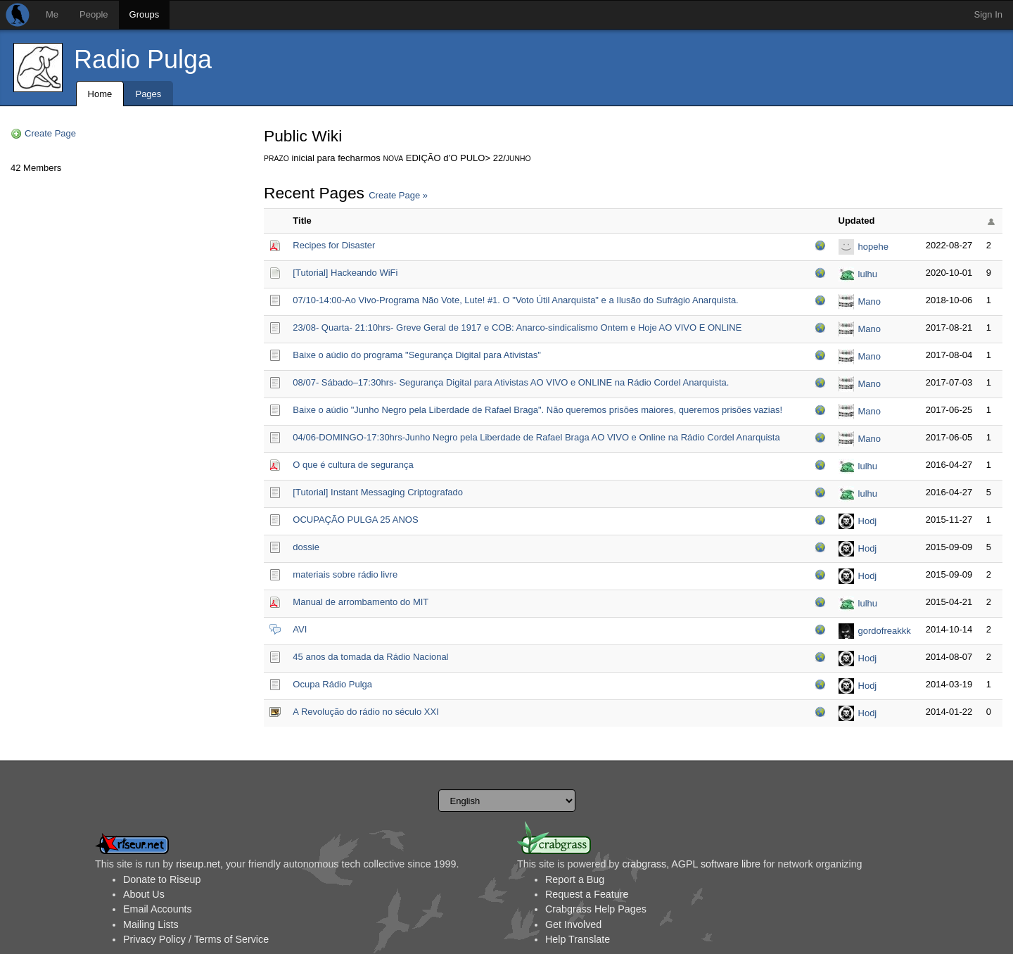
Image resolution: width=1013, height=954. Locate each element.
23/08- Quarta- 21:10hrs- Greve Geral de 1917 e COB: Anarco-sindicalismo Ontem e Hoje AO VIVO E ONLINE (517, 327)
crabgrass (644, 864)
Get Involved (573, 924)
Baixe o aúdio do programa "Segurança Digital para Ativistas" (417, 355)
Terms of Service (231, 939)
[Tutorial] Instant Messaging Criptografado (378, 492)
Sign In (988, 14)
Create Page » (398, 195)
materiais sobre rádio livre (345, 574)
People (93, 14)
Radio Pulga (143, 59)
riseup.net (198, 864)
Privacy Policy (154, 939)
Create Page (50, 133)
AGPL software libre (715, 864)
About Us (144, 894)
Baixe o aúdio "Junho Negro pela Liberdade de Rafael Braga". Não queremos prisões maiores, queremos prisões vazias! (537, 410)
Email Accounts (157, 909)
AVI (300, 629)
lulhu (867, 274)
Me (52, 14)
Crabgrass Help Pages (595, 909)
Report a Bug (574, 879)
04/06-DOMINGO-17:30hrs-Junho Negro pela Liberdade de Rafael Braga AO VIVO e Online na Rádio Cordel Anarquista (536, 437)
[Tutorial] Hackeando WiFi (345, 272)
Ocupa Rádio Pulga (332, 684)
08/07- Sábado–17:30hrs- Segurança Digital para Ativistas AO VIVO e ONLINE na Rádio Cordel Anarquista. (511, 382)
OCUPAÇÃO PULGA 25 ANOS (355, 519)
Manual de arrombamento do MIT (360, 602)
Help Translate (577, 939)
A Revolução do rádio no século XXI (365, 711)
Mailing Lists (151, 924)
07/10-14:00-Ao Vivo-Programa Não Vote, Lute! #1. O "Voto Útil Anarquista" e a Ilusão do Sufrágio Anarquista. (515, 300)
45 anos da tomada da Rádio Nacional (370, 656)
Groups (144, 14)
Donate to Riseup (161, 879)
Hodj (867, 521)
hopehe (873, 246)
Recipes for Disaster (334, 245)
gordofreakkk (884, 630)
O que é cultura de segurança (353, 464)
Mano (869, 301)
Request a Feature (586, 894)
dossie (306, 547)
